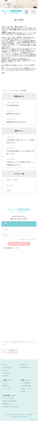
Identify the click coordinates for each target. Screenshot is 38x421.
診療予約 (5, 376)
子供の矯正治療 (26, 385)
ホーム (5, 364)
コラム (9, 190)
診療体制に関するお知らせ (16, 121)
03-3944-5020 (20, 219)
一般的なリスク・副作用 (10, 406)
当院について (7, 380)
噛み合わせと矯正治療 (9, 401)
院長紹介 (5, 385)
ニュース (10, 185)
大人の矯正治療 (26, 383)
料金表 (23, 391)
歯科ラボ (25, 416)
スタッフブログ (12, 180)
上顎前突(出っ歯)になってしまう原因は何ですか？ (20, 140)
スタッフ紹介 (7, 388)
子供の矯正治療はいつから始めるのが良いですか (20, 151)
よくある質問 (7, 367)
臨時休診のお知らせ (14, 112)
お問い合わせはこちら (19, 244)
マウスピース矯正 (8, 398)
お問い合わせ (7, 373)
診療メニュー (26, 380)
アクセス (5, 370)
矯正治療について (9, 395)
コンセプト (6, 383)
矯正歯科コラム (26, 367)
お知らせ (24, 364)
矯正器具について (8, 404)
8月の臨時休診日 (13, 104)
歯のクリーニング (26, 388)
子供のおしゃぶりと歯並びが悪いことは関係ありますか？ (20, 162)
